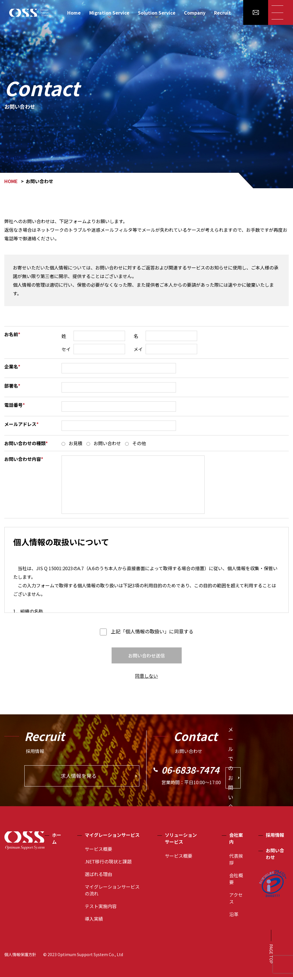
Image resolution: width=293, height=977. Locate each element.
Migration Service (109, 12)
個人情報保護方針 (20, 954)
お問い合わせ (275, 854)
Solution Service (156, 12)
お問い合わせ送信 (146, 655)
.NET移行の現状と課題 (108, 861)
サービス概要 (98, 848)
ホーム (56, 838)
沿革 (233, 914)
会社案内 (236, 838)
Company (194, 12)
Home (74, 12)
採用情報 (275, 834)
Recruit (222, 12)
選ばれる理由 (98, 874)
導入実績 (94, 918)
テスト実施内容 (101, 906)
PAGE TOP (271, 954)
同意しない (146, 675)
